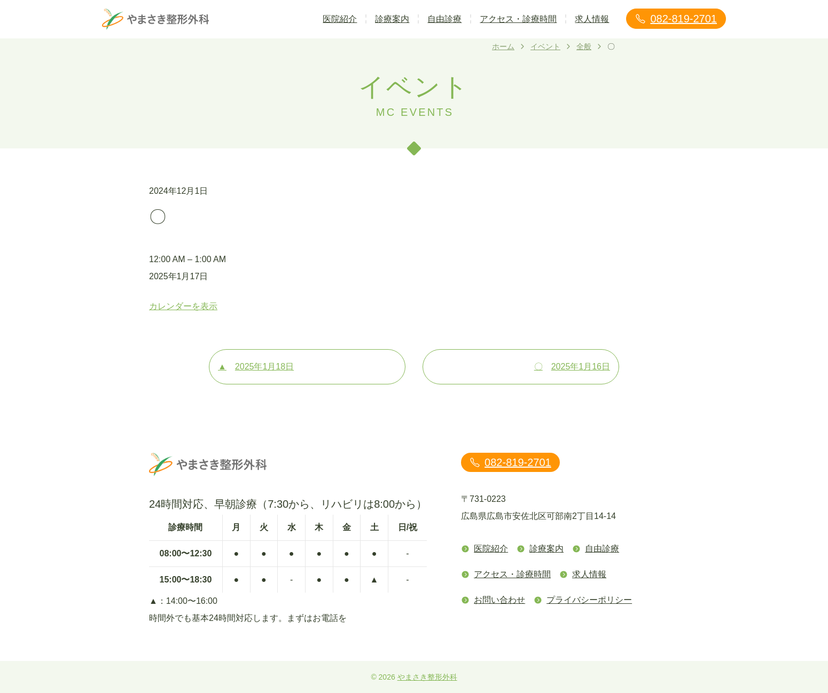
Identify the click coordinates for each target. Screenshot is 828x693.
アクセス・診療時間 (518, 18)
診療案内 (392, 18)
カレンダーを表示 (183, 306)
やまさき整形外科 (427, 677)
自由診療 (444, 18)
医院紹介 (340, 18)
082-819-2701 (676, 19)
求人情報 (592, 18)
